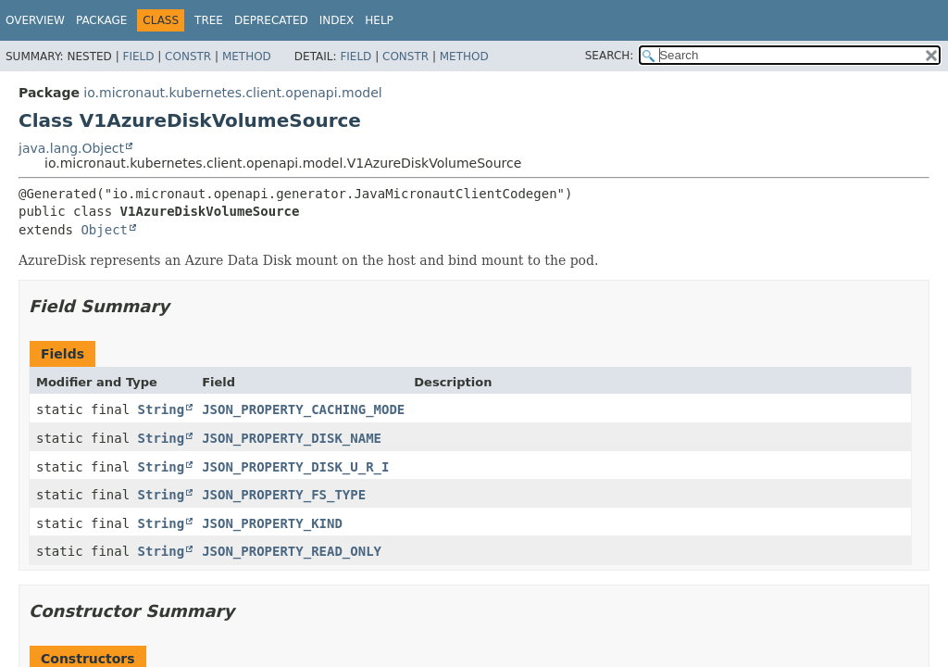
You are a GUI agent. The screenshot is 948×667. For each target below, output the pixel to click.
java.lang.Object (71, 148)
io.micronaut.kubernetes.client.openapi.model (232, 92)
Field (138, 56)
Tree (208, 20)
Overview (35, 20)
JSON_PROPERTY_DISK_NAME (291, 438)
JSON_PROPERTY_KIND (272, 523)
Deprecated (271, 20)
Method (246, 56)
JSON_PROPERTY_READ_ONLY (291, 551)
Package (101, 20)
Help (379, 20)
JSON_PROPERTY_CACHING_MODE (303, 409)
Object (104, 229)
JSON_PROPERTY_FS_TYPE (284, 494)
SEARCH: (609, 55)
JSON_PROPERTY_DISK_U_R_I (295, 466)
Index (337, 20)
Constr (188, 56)
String (161, 409)
